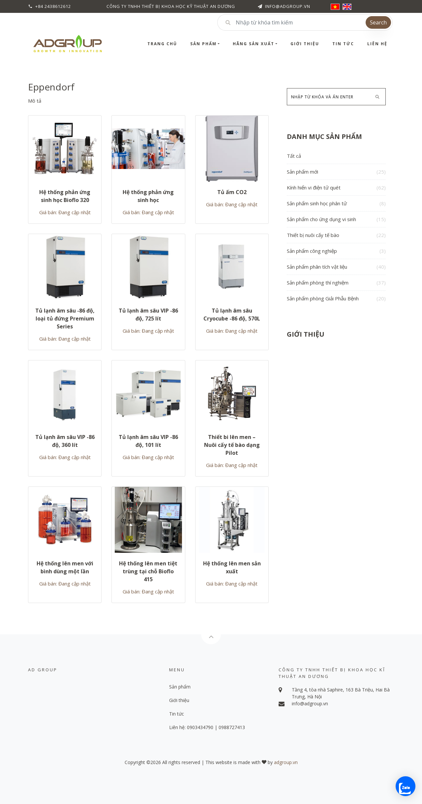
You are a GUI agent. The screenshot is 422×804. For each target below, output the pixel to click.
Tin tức (343, 44)
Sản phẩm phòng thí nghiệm (336, 282)
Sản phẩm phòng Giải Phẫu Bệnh (336, 298)
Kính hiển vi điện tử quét (336, 187)
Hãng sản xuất (253, 44)
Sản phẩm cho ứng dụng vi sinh (336, 219)
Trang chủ (162, 44)
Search (378, 22)
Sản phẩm (203, 44)
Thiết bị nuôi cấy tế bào (336, 235)
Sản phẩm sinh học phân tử (336, 203)
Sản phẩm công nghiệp (336, 251)
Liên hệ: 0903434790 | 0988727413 (207, 727)
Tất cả (294, 155)
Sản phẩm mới (336, 171)
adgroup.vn (286, 762)
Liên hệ (377, 44)
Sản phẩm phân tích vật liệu (336, 266)
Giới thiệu (304, 44)
